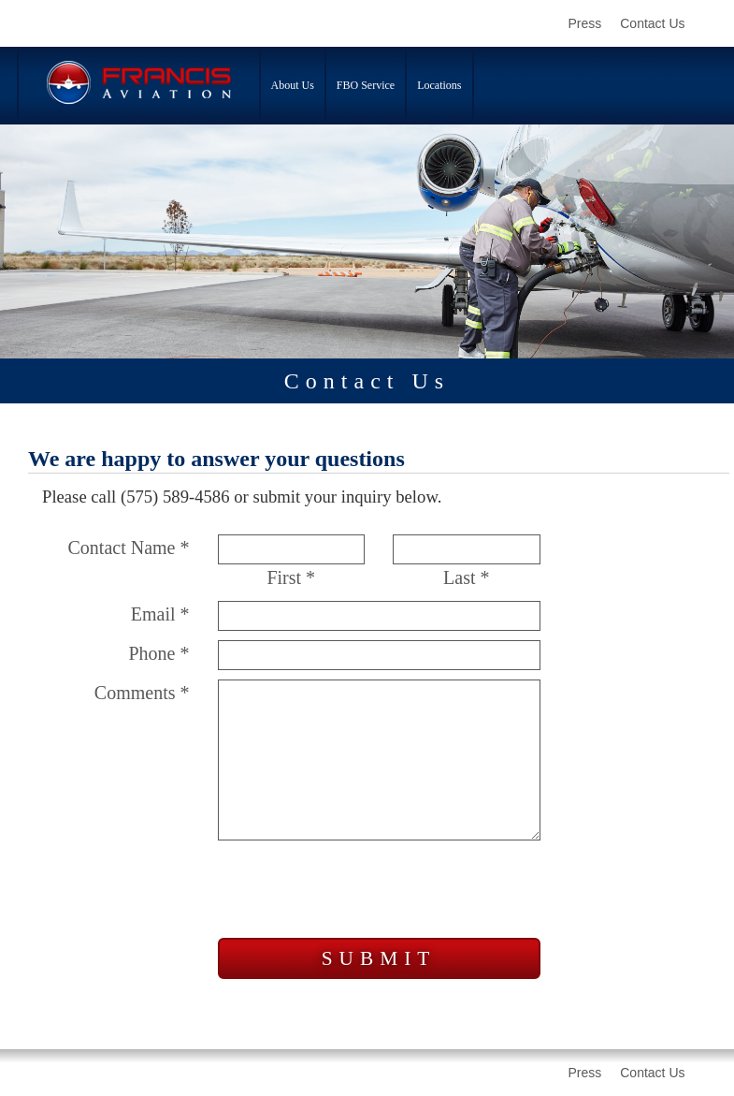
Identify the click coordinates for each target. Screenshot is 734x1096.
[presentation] (360, 891)
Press (584, 23)
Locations (439, 85)
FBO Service (366, 85)
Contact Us (652, 23)
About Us (292, 85)
